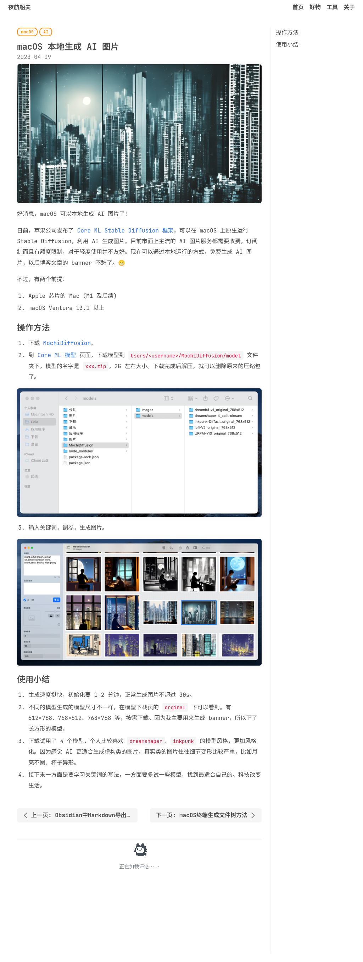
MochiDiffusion (67, 343)
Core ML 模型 (57, 355)
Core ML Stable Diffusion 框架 (125, 230)
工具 (332, 7)
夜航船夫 (19, 7)
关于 (349, 7)
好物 (315, 7)
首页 (298, 7)
